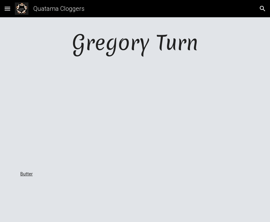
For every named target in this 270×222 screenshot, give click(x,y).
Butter (26, 174)
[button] (7, 8)
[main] (135, 42)
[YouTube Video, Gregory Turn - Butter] (135, 113)
